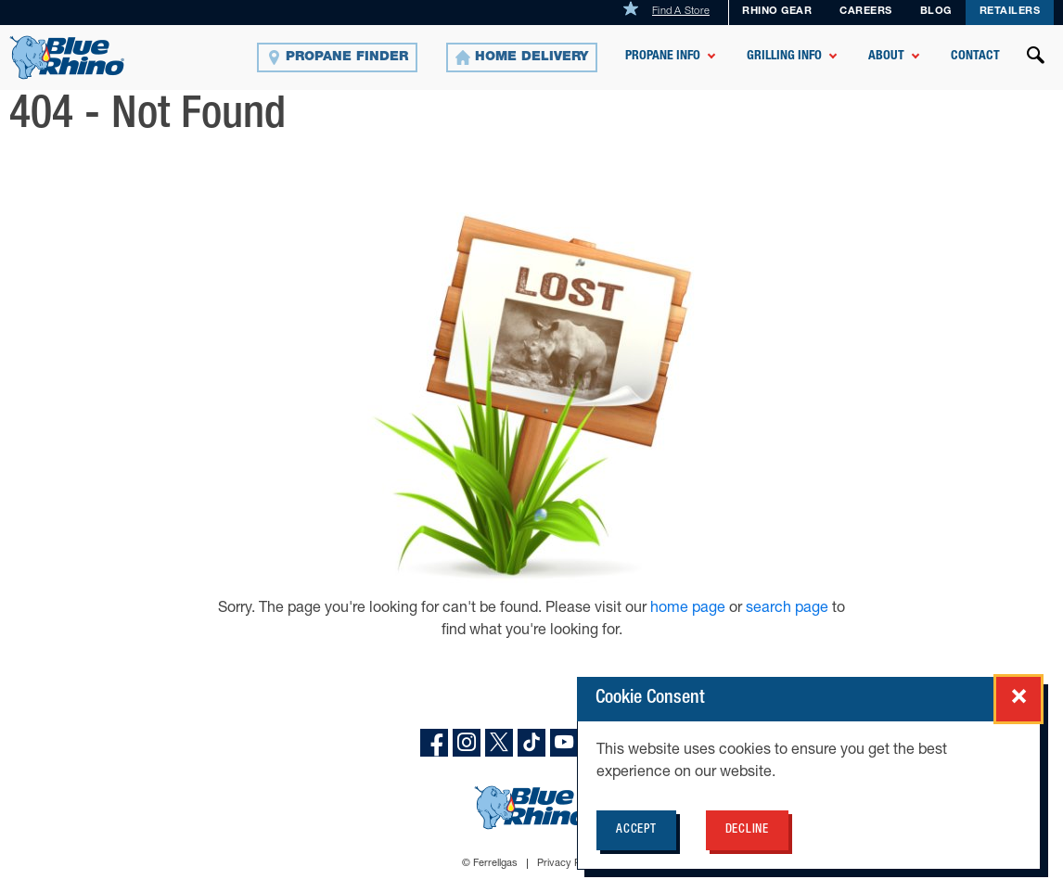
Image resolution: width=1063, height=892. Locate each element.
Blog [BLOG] (936, 11)
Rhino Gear (777, 11)
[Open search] (1036, 57)
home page (689, 609)
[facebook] (434, 743)
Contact (975, 56)
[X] (499, 743)
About (886, 56)
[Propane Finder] (337, 57)
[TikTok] (531, 743)
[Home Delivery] (521, 57)
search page (787, 609)
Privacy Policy (569, 864)
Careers (865, 11)
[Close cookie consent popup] (1018, 699)
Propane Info (662, 56)
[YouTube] (564, 743)
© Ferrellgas (490, 864)
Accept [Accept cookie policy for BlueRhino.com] (636, 830)
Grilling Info (784, 56)
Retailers (1010, 11)
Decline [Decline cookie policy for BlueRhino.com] (747, 830)
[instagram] (466, 743)
